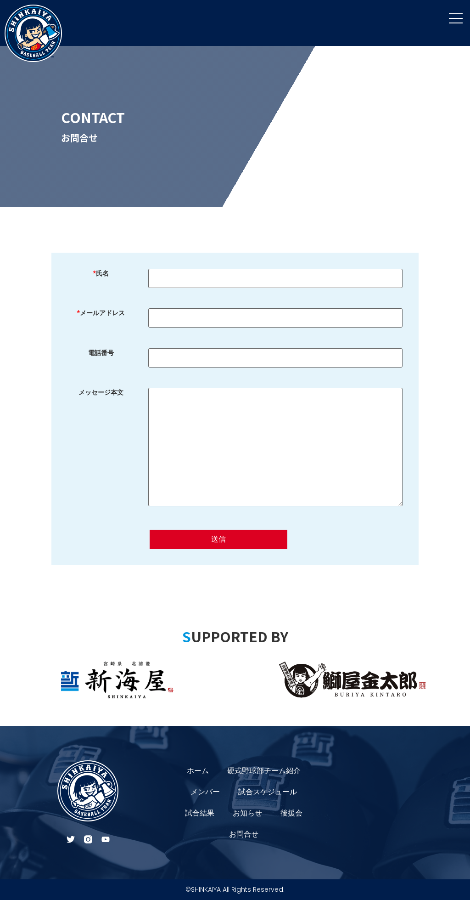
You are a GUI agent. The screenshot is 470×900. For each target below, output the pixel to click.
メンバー (205, 791)
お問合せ (243, 834)
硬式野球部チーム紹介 (264, 770)
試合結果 (199, 813)
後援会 (291, 813)
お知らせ (247, 813)
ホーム (198, 770)
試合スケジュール (267, 791)
